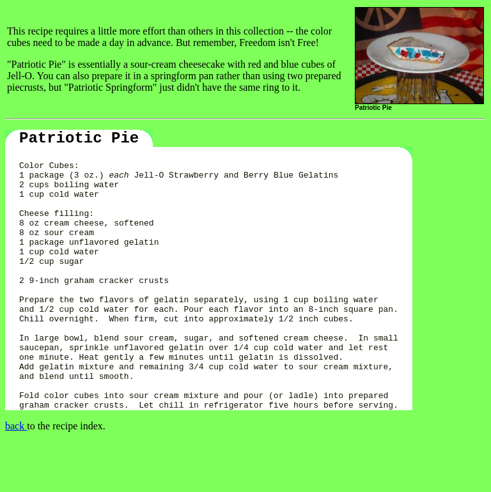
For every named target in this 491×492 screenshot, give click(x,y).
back (16, 475)
